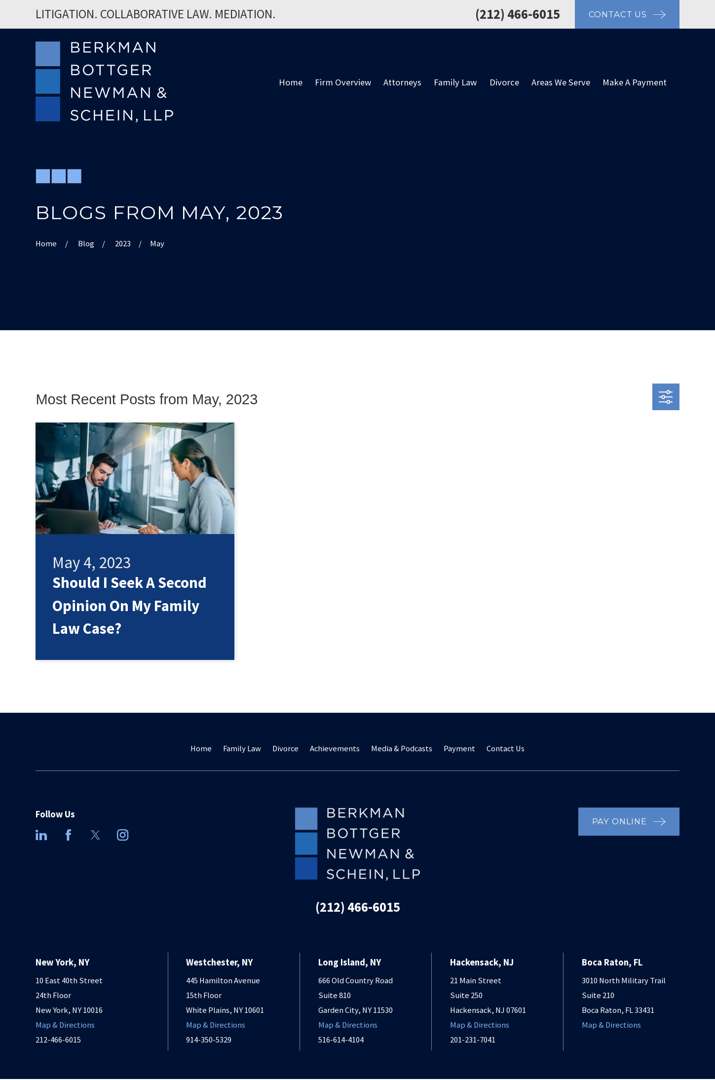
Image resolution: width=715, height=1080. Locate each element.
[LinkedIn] (41, 835)
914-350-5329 (208, 1040)
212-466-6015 (58, 1040)
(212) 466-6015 (517, 14)
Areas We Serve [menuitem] (560, 82)
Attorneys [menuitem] (402, 82)
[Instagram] (122, 835)
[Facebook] (68, 835)
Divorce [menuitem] (504, 82)
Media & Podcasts (401, 748)
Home (201, 748)
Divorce (285, 748)
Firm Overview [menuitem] (343, 82)
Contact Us (506, 748)
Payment (459, 748)
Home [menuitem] (290, 82)
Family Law (242, 748)
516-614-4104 (341, 1040)
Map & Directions (65, 1025)
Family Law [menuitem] (455, 82)
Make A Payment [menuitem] (634, 82)
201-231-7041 (472, 1040)
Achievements (335, 748)
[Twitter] (95, 835)
